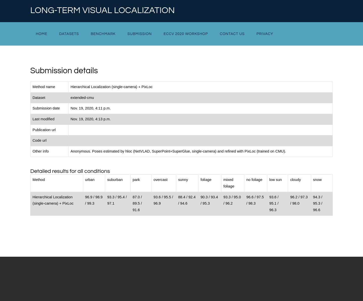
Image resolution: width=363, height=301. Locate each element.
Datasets (69, 34)
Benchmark (103, 34)
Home (41, 34)
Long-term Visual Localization (102, 10)
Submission (139, 34)
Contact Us (232, 34)
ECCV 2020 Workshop (186, 34)
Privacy (265, 34)
